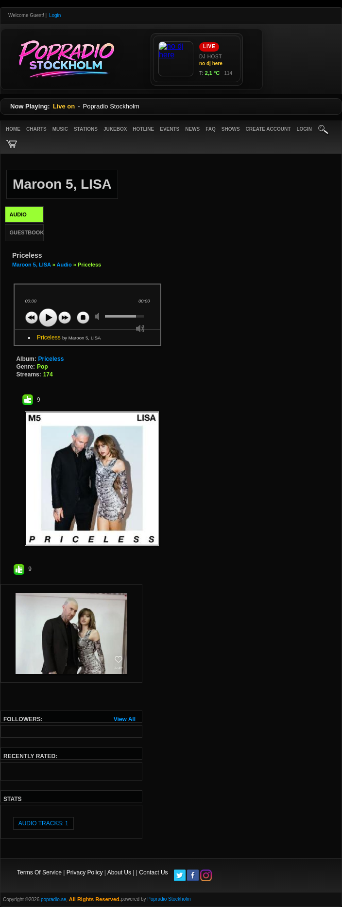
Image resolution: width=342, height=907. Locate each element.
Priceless (69, 337)
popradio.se (53, 899)
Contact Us (153, 872)
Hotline (143, 129)
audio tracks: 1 (43, 823)
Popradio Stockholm (169, 899)
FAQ (210, 129)
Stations (86, 129)
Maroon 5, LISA (31, 264)
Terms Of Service (39, 872)
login (304, 129)
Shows (231, 129)
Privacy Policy (85, 872)
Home (13, 129)
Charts (36, 129)
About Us (119, 872)
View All (125, 719)
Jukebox (115, 129)
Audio (63, 264)
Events (169, 129)
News (192, 129)
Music (60, 129)
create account (268, 129)
